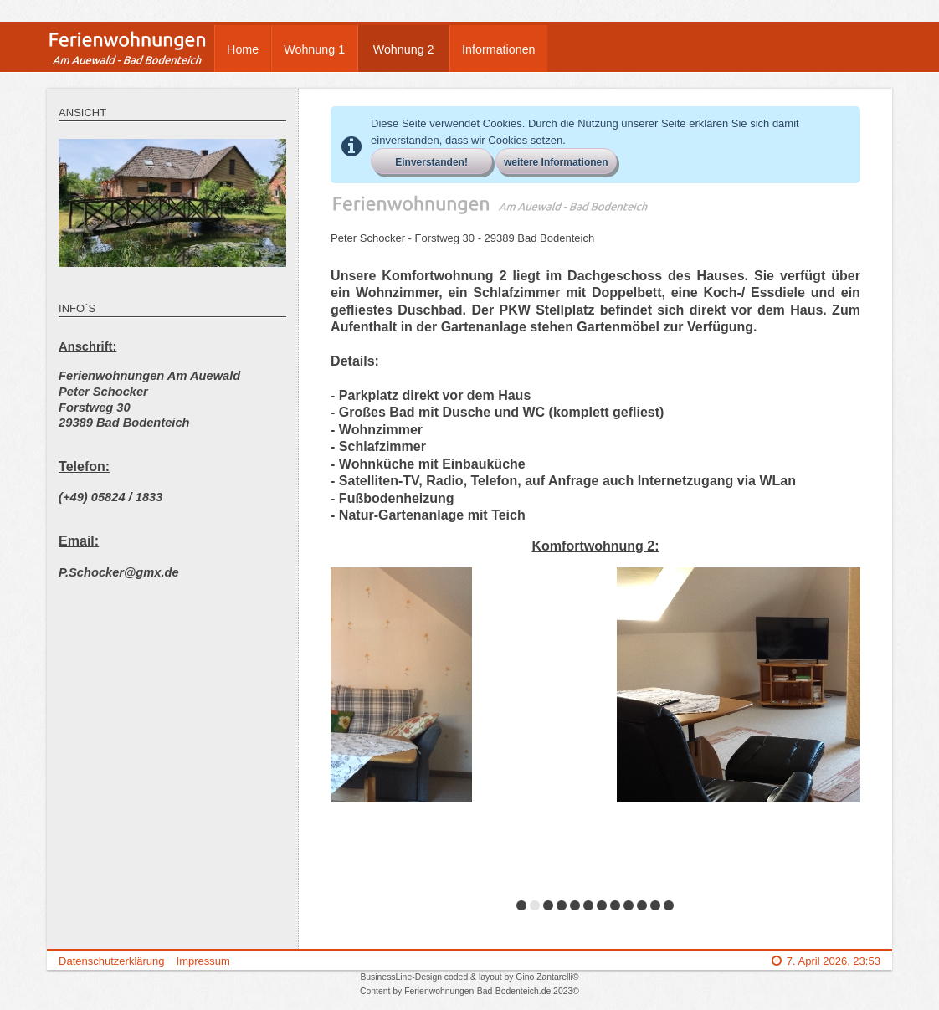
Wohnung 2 (403, 49)
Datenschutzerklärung (111, 961)
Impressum (203, 961)
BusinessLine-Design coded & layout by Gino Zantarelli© (469, 977)
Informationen (498, 49)
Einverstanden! (431, 162)
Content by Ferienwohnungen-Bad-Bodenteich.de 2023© (469, 991)
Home (243, 49)
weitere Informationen (556, 162)
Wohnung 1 (314, 49)
